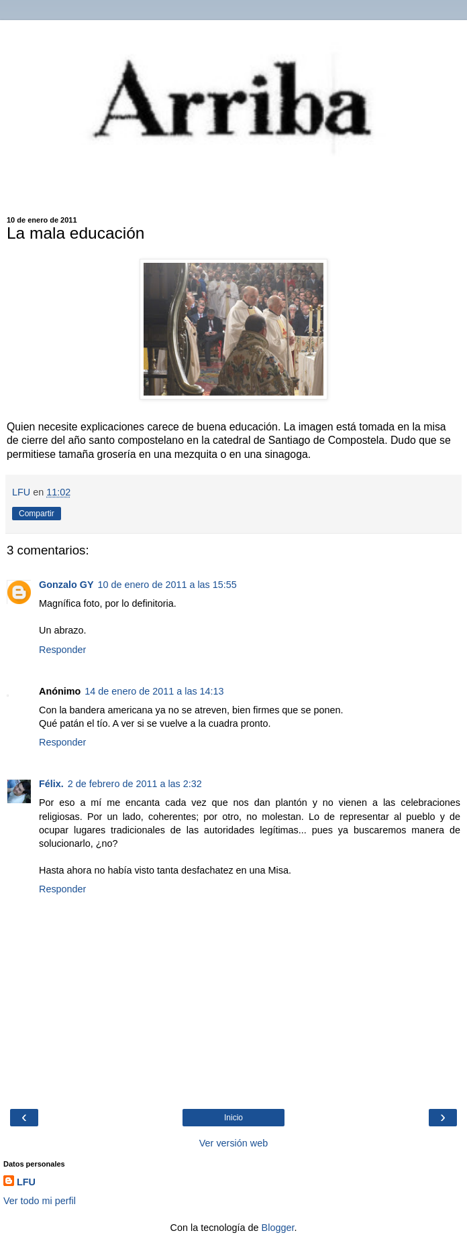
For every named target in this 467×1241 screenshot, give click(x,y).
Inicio (233, 1117)
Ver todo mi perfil (39, 1200)
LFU (26, 1182)
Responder (62, 649)
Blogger (278, 1227)
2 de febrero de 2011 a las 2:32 (135, 783)
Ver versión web (233, 1143)
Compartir (36, 513)
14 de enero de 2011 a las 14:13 (154, 691)
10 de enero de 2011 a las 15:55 (167, 584)
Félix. (51, 783)
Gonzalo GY (66, 584)
